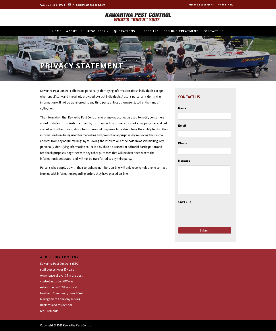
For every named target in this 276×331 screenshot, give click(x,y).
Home (56, 31)
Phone (182, 143)
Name (182, 108)
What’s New (225, 4)
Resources (96, 31)
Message (184, 161)
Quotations (124, 31)
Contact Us (213, 31)
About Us (74, 31)
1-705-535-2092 (54, 4)
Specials (151, 31)
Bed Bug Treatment (181, 31)
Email (182, 126)
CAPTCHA (184, 202)
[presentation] (206, 214)
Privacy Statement (201, 4)
